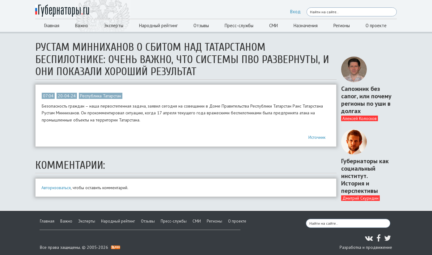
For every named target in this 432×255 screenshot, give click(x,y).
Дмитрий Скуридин (360, 198)
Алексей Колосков (359, 118)
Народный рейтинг (158, 25)
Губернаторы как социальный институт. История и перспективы (365, 175)
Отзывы (201, 25)
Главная (51, 25)
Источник (316, 137)
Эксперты (113, 25)
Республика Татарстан (100, 96)
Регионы (341, 25)
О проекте (376, 25)
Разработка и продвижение (366, 247)
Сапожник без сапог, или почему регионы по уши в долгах (366, 100)
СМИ (273, 25)
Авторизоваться (56, 187)
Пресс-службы (239, 25)
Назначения (306, 25)
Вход (295, 12)
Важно (81, 25)
